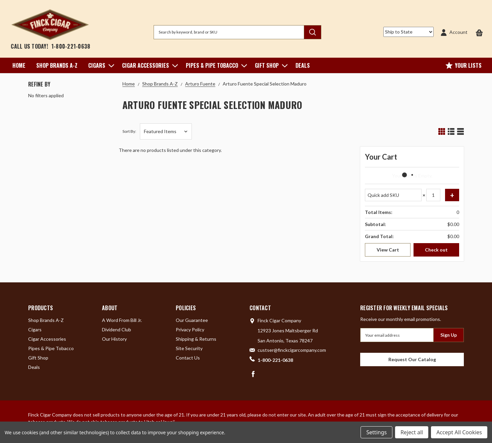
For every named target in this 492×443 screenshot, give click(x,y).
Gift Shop (270, 65)
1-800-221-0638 (71, 46)
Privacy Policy (190, 329)
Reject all (411, 432)
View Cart (388, 250)
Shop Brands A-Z (56, 65)
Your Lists (464, 65)
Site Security (189, 348)
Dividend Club (116, 329)
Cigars (99, 65)
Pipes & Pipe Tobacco (215, 65)
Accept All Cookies (459, 432)
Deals (302, 65)
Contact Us (188, 358)
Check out (436, 250)
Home (18, 65)
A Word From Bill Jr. (122, 320)
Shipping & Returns (196, 339)
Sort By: (129, 131)
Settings (376, 432)
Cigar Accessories (148, 65)
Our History (114, 339)
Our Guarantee (192, 320)
